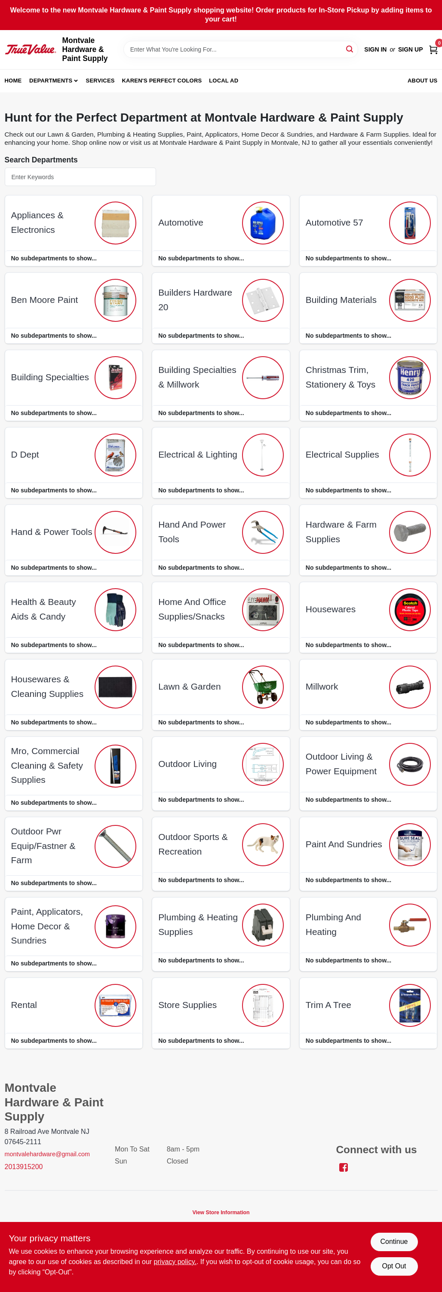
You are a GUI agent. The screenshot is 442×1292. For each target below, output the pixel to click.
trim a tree (328, 1005)
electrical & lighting (197, 454)
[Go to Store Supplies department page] (263, 1005)
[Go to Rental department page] (115, 1005)
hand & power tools (51, 532)
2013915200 (24, 1166)
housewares (331, 609)
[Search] (350, 49)
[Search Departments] (80, 177)
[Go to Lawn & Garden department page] (263, 687)
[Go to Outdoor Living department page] (263, 764)
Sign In (375, 49)
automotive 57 (334, 222)
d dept (25, 454)
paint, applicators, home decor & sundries (47, 926)
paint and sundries (344, 844)
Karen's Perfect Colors (162, 80)
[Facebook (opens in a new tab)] (343, 1166)
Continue (394, 1241)
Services (100, 80)
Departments (50, 80)
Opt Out (394, 1266)
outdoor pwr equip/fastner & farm (43, 845)
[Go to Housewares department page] (410, 609)
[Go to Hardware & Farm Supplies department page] (410, 532)
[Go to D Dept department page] (115, 455)
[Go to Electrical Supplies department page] (410, 455)
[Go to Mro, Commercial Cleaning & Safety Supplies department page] (115, 766)
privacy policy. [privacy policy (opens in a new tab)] (175, 1261)
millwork (322, 686)
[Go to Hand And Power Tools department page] (263, 532)
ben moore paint (44, 300)
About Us (423, 80)
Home (13, 80)
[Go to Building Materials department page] (410, 300)
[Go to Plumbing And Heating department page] (410, 925)
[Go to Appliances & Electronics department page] (115, 223)
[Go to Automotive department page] (263, 223)
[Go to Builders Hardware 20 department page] (263, 300)
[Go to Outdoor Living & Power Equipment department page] (410, 764)
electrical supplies (342, 454)
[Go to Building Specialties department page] (115, 377)
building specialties (50, 377)
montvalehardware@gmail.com (47, 1154)
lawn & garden (189, 686)
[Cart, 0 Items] (433, 49)
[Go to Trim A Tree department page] (410, 1005)
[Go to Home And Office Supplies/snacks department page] (263, 609)
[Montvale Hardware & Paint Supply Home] (30, 49)
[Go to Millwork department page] (410, 687)
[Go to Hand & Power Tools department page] (115, 532)
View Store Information (220, 1213)
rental (24, 1005)
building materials (341, 300)
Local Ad (223, 80)
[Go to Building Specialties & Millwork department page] (263, 377)
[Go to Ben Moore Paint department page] (115, 300)
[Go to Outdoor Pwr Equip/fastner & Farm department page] (115, 846)
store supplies (187, 1005)
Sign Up (410, 49)
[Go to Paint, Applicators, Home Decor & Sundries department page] (115, 926)
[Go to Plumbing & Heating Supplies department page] (263, 925)
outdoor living (187, 764)
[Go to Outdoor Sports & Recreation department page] (263, 844)
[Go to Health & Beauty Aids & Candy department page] (115, 609)
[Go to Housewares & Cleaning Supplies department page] (115, 687)
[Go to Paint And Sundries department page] (410, 844)
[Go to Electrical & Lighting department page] (263, 455)
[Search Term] (241, 49)
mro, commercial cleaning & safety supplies (47, 765)
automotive (180, 222)
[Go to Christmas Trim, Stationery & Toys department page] (410, 377)
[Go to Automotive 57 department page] (410, 223)
